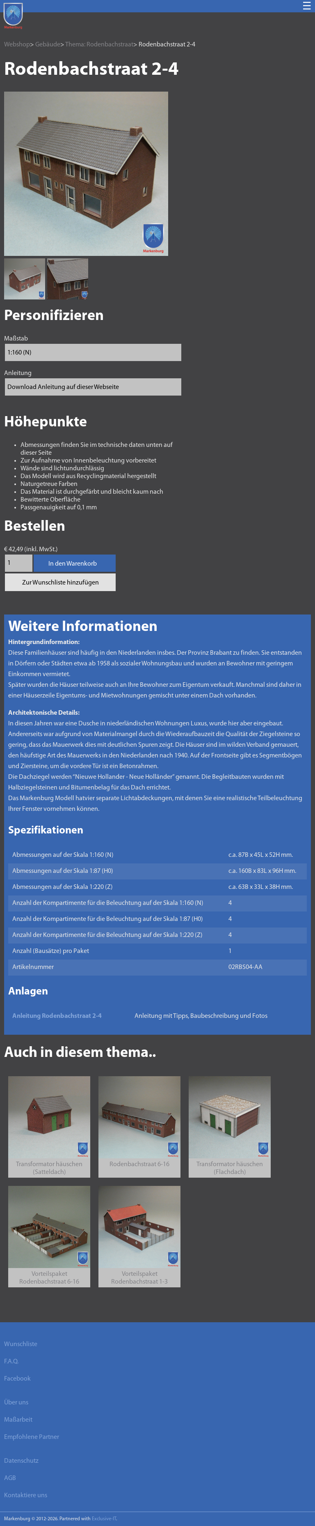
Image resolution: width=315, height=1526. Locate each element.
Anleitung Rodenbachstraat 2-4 (57, 1016)
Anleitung (18, 373)
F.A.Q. (11, 1361)
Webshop (17, 44)
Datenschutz (21, 1461)
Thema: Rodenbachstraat (99, 44)
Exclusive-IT (104, 1519)
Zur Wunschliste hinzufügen (60, 583)
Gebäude (47, 44)
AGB (10, 1478)
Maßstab (16, 339)
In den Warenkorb (72, 564)
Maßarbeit (18, 1420)
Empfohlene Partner (31, 1437)
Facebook (17, 1379)
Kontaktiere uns (25, 1495)
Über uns (16, 1402)
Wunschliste (20, 1344)
